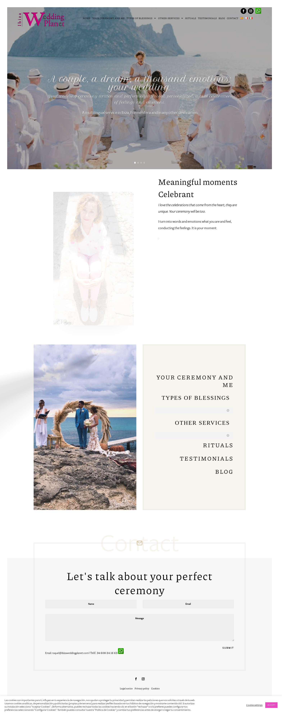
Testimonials (207, 18)
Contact (232, 18)
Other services (169, 18)
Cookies (155, 688)
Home (86, 18)
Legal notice (126, 688)
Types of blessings (139, 18)
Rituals (190, 18)
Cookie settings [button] (254, 705)
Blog (222, 18)
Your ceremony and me (108, 18)
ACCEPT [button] (271, 705)
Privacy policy (142, 688)
